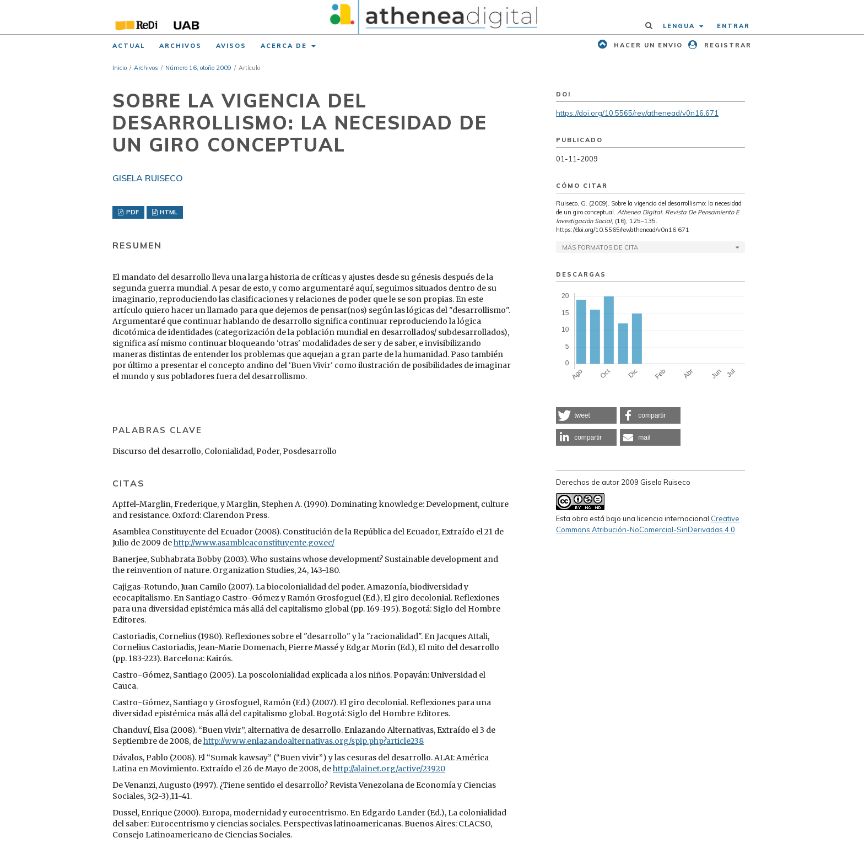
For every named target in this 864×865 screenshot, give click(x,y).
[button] (586, 415)
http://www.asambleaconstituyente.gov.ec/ (254, 543)
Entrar (733, 26)
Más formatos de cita (600, 247)
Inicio (119, 68)
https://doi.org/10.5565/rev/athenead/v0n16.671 (637, 113)
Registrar (726, 45)
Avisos (231, 46)
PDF (132, 212)
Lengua (680, 26)
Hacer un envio (647, 45)
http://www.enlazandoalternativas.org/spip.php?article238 (313, 741)
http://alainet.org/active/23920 (389, 769)
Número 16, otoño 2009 (198, 68)
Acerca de (285, 46)
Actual (128, 46)
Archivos (180, 46)
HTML (167, 212)
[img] (432, 17)
